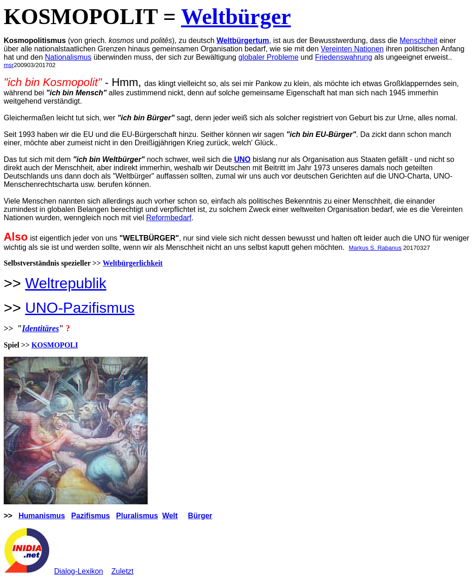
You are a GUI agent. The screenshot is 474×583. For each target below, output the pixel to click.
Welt (169, 516)
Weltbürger (236, 16)
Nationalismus (68, 57)
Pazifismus (90, 516)
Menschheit (418, 40)
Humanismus (42, 516)
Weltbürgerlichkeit (133, 263)
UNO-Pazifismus (79, 307)
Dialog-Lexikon (78, 571)
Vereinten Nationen (352, 49)
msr (9, 65)
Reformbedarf (169, 218)
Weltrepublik (65, 283)
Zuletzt (123, 571)
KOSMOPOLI (54, 345)
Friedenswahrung (343, 57)
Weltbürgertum (243, 40)
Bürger (200, 516)
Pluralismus (137, 516)
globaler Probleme (268, 57)
